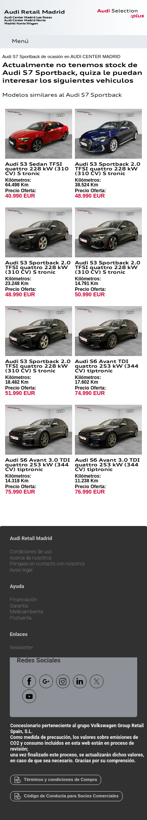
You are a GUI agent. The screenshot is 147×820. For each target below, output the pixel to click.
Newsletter (21, 647)
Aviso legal (21, 570)
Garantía (19, 606)
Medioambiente (27, 612)
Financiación (23, 599)
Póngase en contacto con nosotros (47, 564)
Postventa (20, 618)
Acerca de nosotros (30, 558)
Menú (20, 41)
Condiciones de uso (31, 551)
